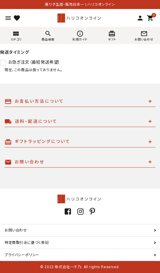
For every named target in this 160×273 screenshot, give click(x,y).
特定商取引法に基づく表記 (27, 243)
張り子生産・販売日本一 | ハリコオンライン (80, 4)
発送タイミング (14, 52)
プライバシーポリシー (22, 255)
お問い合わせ (16, 230)
